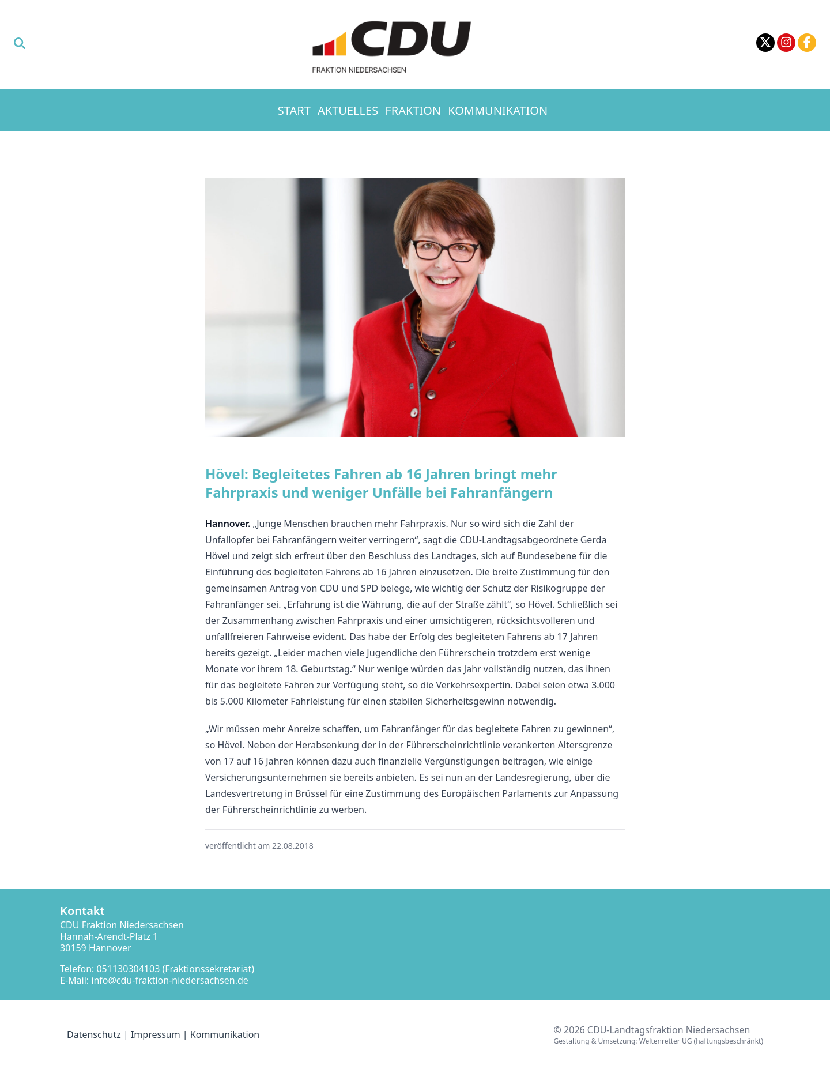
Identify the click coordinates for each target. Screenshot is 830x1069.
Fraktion (413, 110)
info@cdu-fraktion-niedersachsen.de (169, 980)
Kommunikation (498, 110)
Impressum (155, 1034)
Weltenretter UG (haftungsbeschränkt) (701, 1041)
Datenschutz (94, 1034)
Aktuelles (348, 110)
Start (294, 110)
